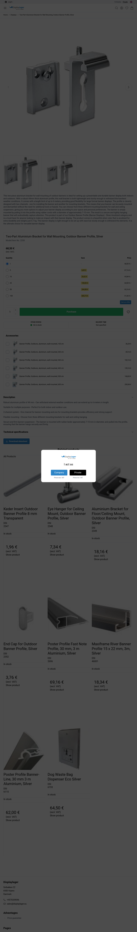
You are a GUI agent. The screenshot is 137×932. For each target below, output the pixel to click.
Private (77, 472)
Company (59, 472)
